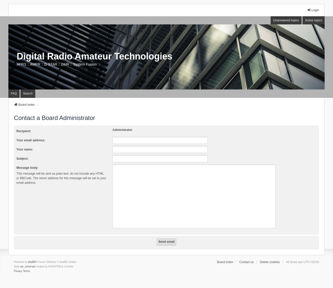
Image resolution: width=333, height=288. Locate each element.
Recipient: (23, 131)
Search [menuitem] (28, 93)
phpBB (32, 262)
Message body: (27, 168)
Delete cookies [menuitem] (270, 262)
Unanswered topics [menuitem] (286, 20)
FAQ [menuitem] (14, 93)
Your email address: (30, 140)
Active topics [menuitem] (313, 20)
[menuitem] (18, 271)
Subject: (22, 158)
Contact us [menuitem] (246, 262)
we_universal (27, 266)
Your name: (24, 149)
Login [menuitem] (313, 10)
